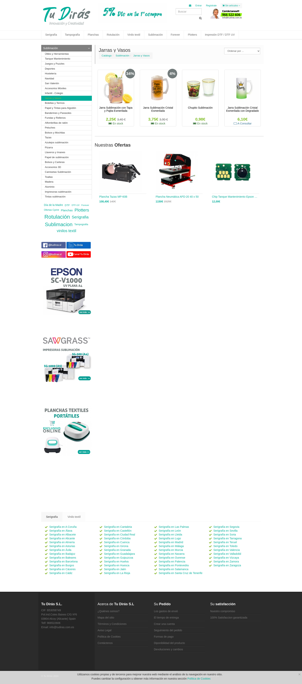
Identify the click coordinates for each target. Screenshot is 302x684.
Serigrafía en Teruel (225, 542)
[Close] (299, 674)
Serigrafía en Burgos (61, 565)
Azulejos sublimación (56, 142)
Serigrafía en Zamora (226, 561)
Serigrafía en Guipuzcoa (118, 557)
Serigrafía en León (170, 530)
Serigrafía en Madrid (171, 542)
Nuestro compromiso (222, 611)
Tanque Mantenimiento (57, 58)
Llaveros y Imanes (55, 152)
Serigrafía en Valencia (226, 549)
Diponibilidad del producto (169, 643)
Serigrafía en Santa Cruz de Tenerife (180, 573)
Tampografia (81, 224)
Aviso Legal (105, 630)
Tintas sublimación (55, 196)
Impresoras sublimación (58, 191)
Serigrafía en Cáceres (62, 569)
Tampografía (72, 34)
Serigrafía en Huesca (116, 565)
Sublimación (155, 34)
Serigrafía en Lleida (170, 534)
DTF (67, 205)
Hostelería (50, 73)
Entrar (198, 5)
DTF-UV (76, 205)
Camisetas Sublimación (58, 171)
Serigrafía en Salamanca (173, 569)
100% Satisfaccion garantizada (228, 617)
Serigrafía (51, 34)
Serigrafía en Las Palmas (174, 526)
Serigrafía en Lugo (170, 538)
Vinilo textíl (74, 516)
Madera (49, 181)
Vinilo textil (133, 34)
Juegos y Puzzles (54, 63)
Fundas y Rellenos (55, 117)
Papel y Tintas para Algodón (60, 108)
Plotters (192, 34)
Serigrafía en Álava (60, 530)
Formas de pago (164, 636)
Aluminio (50, 186)
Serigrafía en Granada (117, 549)
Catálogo (107, 55)
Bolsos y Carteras (55, 162)
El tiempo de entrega (166, 617)
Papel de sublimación (57, 157)
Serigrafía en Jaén (115, 569)
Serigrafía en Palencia (172, 561)
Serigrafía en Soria (224, 534)
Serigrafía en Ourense (172, 557)
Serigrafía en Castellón (117, 530)
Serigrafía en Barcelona (63, 561)
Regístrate (211, 5)
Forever (175, 34)
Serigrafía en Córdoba (117, 538)
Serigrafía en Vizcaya (226, 557)
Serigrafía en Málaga (171, 546)
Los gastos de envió (166, 611)
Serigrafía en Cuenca (116, 542)
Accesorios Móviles (55, 88)
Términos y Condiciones (112, 623)
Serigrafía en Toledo (225, 546)
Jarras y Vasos (141, 55)
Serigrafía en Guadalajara (119, 553)
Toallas (49, 176)
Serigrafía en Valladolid (227, 553)
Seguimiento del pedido (168, 630)
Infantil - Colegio (54, 93)
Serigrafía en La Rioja (117, 573)
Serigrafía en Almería (62, 542)
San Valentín (52, 83)
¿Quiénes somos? (109, 611)
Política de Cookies (109, 636)
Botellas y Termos (55, 103)
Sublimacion (58, 224)
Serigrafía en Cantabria (118, 526)
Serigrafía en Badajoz (62, 553)
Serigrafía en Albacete (62, 534)
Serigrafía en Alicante (62, 538)
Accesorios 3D (53, 167)
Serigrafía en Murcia (171, 549)
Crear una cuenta (164, 623)
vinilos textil (66, 231)
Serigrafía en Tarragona (227, 538)
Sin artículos (231, 5)
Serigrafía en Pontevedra (174, 565)
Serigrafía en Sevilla (225, 530)
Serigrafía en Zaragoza (227, 565)
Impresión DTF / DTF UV (220, 34)
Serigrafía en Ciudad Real (119, 534)
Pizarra (49, 147)
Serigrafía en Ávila (60, 549)
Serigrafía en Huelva (116, 561)
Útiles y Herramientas (57, 53)
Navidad (49, 78)
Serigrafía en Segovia (226, 526)
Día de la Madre (53, 204)
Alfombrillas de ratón (56, 122)
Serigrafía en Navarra (172, 553)
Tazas (48, 137)
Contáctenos (105, 643)
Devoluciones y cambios (168, 649)
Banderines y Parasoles (58, 113)
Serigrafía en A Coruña (63, 526)
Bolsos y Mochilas (55, 132)
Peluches (50, 127)
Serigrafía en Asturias (62, 546)
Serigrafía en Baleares (62, 557)
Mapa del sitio (106, 617)
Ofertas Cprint (51, 210)
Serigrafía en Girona (116, 546)
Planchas (93, 34)
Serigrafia (80, 217)
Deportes (50, 68)
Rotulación (113, 34)
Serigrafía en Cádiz (60, 573)
